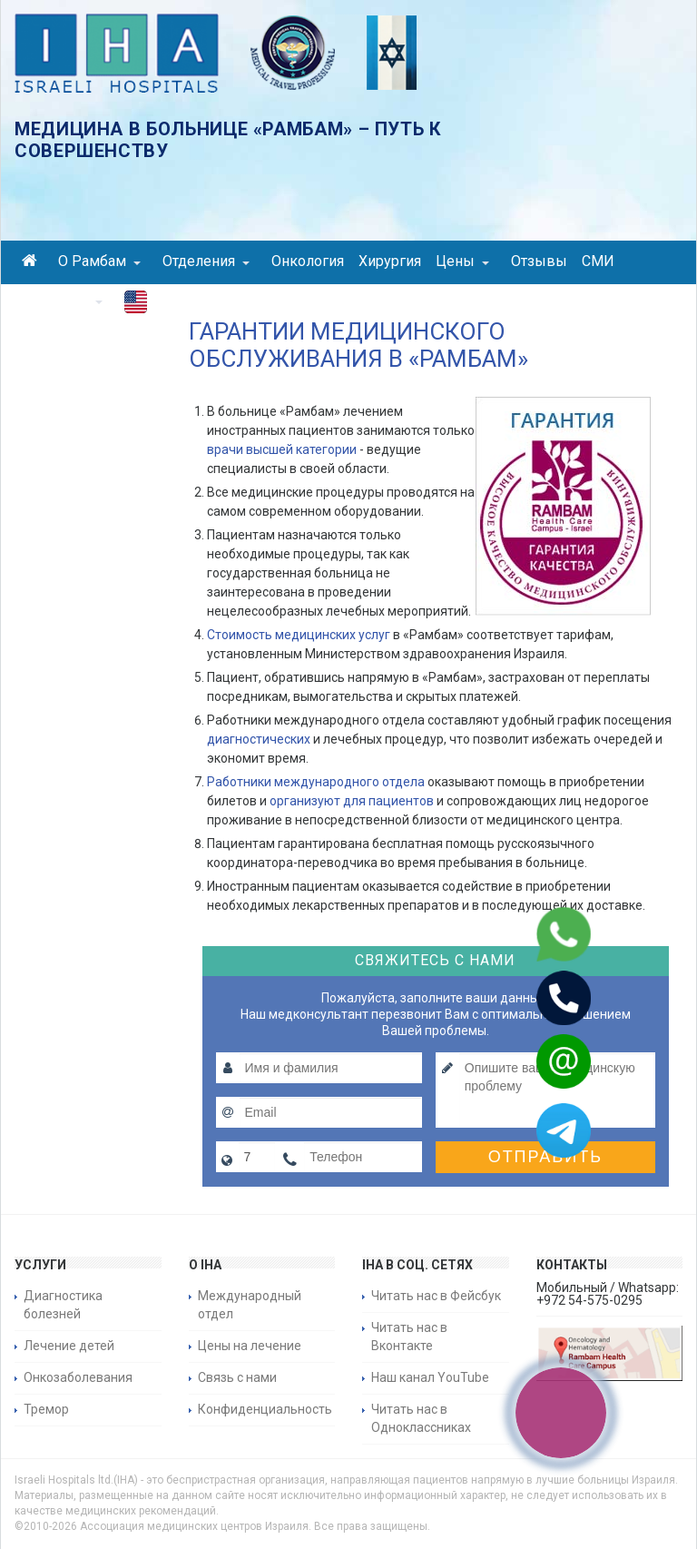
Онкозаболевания (78, 1377)
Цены (462, 261)
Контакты (62, 300)
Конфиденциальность (265, 1409)
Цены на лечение (249, 1345)
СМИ (598, 261)
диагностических (258, 739)
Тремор (46, 1409)
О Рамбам (99, 261)
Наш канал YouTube (430, 1377)
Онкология (307, 261)
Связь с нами (237, 1377)
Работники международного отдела (316, 781)
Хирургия (389, 261)
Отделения (206, 261)
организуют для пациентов (352, 801)
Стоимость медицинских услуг (298, 634)
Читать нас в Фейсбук (436, 1295)
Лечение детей (69, 1345)
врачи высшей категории (282, 449)
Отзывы (539, 261)
